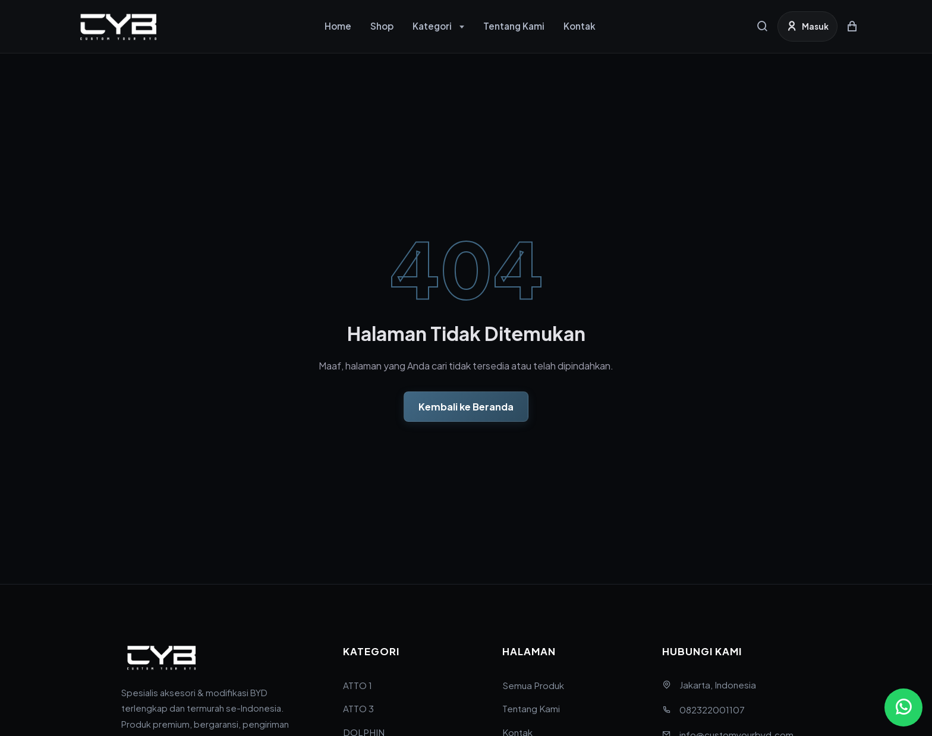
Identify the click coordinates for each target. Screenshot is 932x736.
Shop (381, 25)
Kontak (579, 25)
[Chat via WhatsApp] (903, 707)
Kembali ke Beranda (466, 406)
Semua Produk (533, 685)
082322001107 (712, 709)
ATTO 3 (358, 708)
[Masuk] (807, 26)
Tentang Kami (513, 25)
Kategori (432, 25)
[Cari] (763, 26)
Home (338, 25)
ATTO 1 (357, 685)
